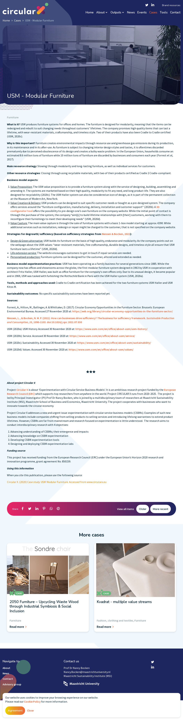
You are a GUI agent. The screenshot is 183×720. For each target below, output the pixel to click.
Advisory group (12, 684)
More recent (160, 509)
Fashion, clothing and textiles (115, 620)
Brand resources (171, 5)
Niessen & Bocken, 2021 (116, 234)
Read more (19, 627)
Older (142, 509)
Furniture (12, 117)
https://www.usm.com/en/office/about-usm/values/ (101, 349)
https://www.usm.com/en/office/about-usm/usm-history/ (111, 329)
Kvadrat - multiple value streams (124, 601)
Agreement (15, 711)
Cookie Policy (32, 701)
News (131, 12)
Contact (175, 12)
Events (142, 12)
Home (90, 12)
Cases (153, 12)
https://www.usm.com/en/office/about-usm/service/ (102, 336)
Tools (163, 12)
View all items (125, 509)
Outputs (115, 12)
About (100, 12)
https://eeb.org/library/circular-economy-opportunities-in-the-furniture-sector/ (122, 311)
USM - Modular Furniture (39, 20)
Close (30, 710)
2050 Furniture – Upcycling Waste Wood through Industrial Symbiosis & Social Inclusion (44, 606)
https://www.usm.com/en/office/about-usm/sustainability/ (114, 342)
